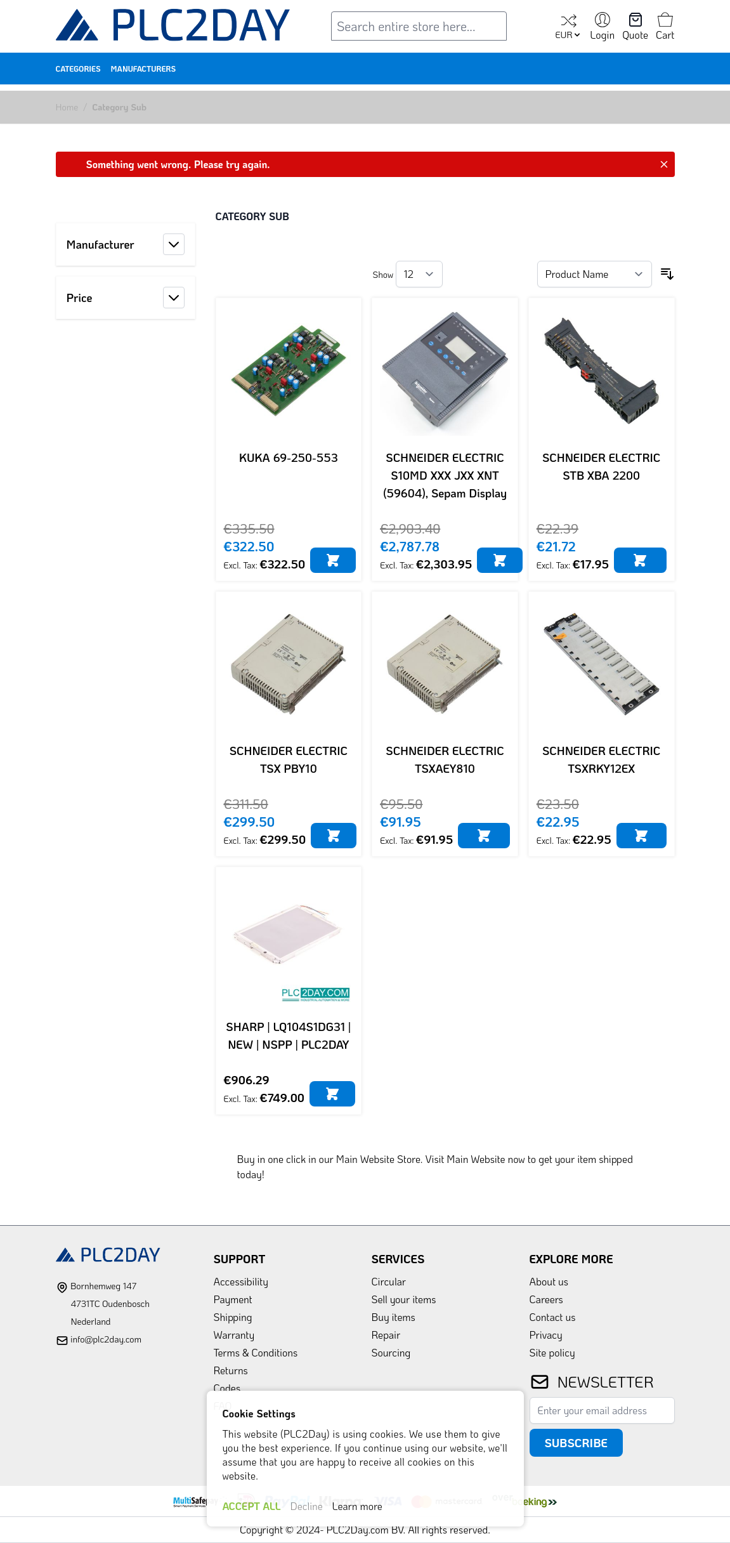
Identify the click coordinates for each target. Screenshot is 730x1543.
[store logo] (173, 28)
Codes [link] (227, 1388)
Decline (306, 1506)
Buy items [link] (393, 1316)
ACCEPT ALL (252, 1506)
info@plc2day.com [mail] (105, 1339)
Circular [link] (389, 1281)
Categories (78, 68)
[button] (126, 244)
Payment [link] (233, 1299)
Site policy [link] (552, 1352)
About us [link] (549, 1281)
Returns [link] (231, 1370)
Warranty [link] (234, 1334)
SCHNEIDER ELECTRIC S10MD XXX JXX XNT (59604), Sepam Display (445, 475)
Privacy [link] (546, 1334)
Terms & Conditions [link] (256, 1352)
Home (67, 107)
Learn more (357, 1506)
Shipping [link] (233, 1316)
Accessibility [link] (241, 1281)
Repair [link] (386, 1334)
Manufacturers (143, 68)
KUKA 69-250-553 (288, 457)
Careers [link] (546, 1299)
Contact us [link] (553, 1316)
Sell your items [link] (404, 1299)
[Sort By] (594, 274)
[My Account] (602, 27)
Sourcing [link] (391, 1352)
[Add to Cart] (333, 560)
